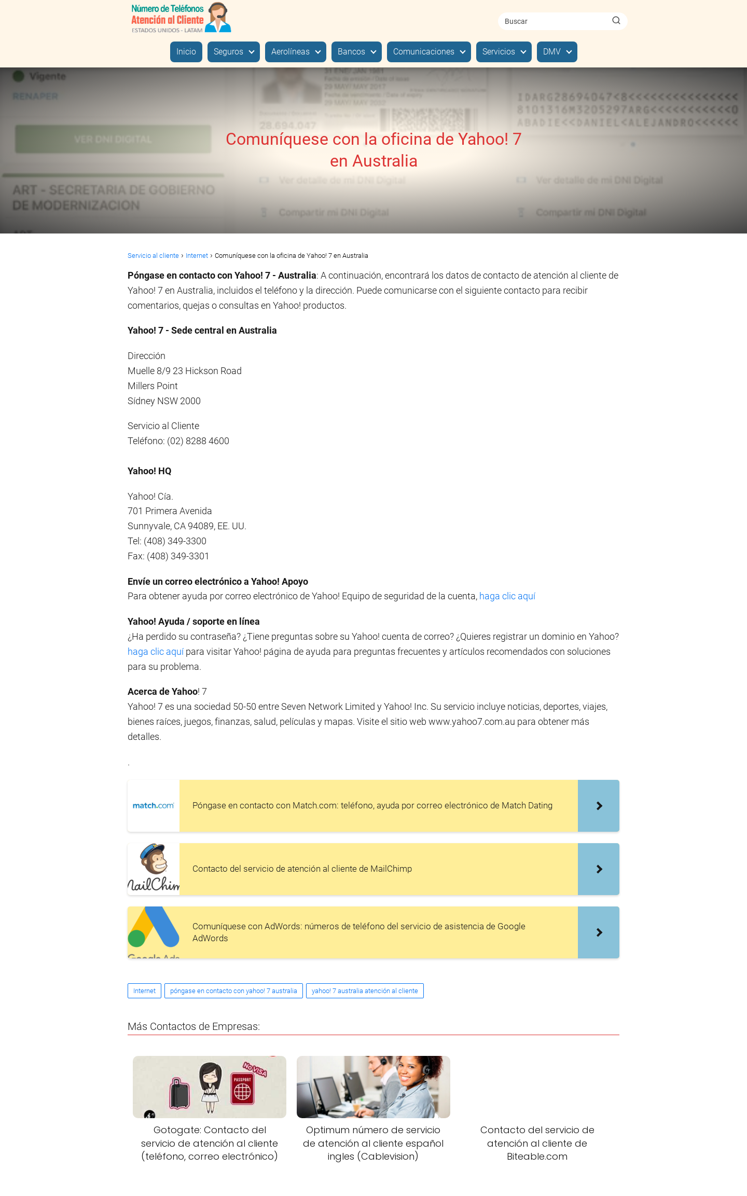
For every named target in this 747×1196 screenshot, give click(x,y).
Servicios (498, 52)
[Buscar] (616, 20)
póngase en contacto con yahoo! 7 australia (233, 991)
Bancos (351, 52)
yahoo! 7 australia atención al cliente (365, 991)
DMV (552, 52)
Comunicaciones (423, 52)
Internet (144, 991)
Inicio (186, 52)
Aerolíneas (290, 52)
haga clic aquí (507, 595)
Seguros (228, 52)
